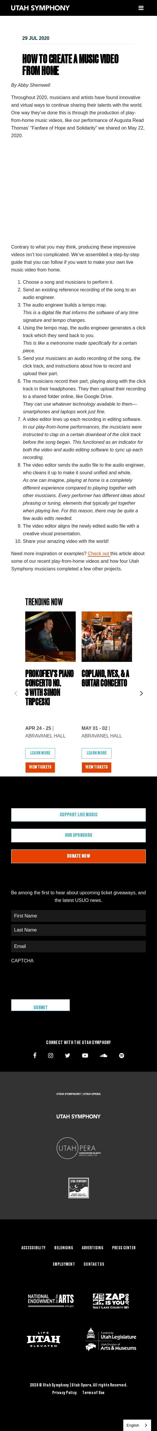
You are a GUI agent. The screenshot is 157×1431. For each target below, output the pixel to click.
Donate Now (78, 856)
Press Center (124, 1248)
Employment (64, 1264)
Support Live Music (78, 815)
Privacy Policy (64, 1393)
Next (141, 691)
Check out (99, 553)
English (132, 1425)
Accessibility (33, 1248)
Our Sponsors (78, 835)
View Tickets (40, 767)
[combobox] (137, 1425)
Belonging (63, 1248)
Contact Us (94, 1264)
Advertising (92, 1248)
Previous (15, 691)
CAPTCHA (22, 960)
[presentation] (55, 978)
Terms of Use (93, 1393)
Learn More (40, 753)
